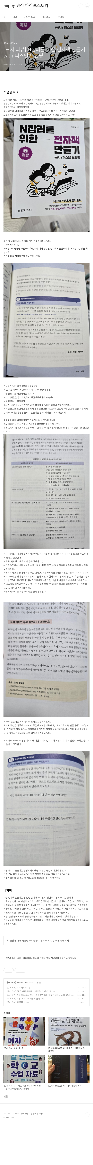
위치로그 (46, 16)
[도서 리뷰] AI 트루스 (16, 1042)
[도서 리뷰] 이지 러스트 (17, 1028)
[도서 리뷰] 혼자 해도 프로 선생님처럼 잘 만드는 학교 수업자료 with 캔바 (38, 1035)
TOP (87, 1155)
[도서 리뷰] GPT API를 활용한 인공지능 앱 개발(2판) (29, 1032)
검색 (81, 6)
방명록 (61, 16)
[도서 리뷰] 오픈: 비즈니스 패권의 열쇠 (23, 1039)
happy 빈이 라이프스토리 (25, 6)
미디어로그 (29, 16)
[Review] (11, 1023)
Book (21, 1023)
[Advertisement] (46, 983)
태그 (15, 16)
